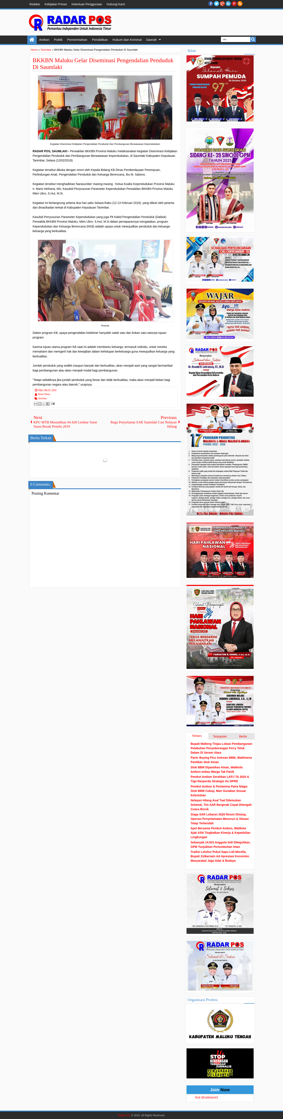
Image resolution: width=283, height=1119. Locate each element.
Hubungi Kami (116, 4)
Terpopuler (220, 736)
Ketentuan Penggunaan (87, 4)
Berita (243, 736)
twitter (216, 3)
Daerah (151, 39)
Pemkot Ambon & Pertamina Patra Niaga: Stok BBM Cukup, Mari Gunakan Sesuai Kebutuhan (219, 791)
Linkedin (228, 3)
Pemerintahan (77, 39)
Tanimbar (42, 398)
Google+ (222, 3)
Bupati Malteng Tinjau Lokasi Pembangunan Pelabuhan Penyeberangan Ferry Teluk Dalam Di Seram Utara (221, 748)
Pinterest (234, 3)
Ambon (44, 39)
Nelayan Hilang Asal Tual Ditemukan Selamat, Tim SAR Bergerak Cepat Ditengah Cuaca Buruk (221, 805)
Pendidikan (100, 39)
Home (32, 40)
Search (253, 39)
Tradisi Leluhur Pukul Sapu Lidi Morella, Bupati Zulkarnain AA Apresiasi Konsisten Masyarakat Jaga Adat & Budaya (220, 856)
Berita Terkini (44, 394)
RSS (240, 3)
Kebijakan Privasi (56, 4)
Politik (58, 39)
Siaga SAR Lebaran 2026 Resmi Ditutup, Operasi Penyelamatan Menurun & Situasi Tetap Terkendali (220, 819)
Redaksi (35, 4)
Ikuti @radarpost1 (206, 1097)
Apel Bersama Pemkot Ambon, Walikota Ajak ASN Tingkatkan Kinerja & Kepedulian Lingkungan (220, 833)
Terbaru (197, 735)
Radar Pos (124, 1115)
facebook (210, 3)
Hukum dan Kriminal (127, 39)
